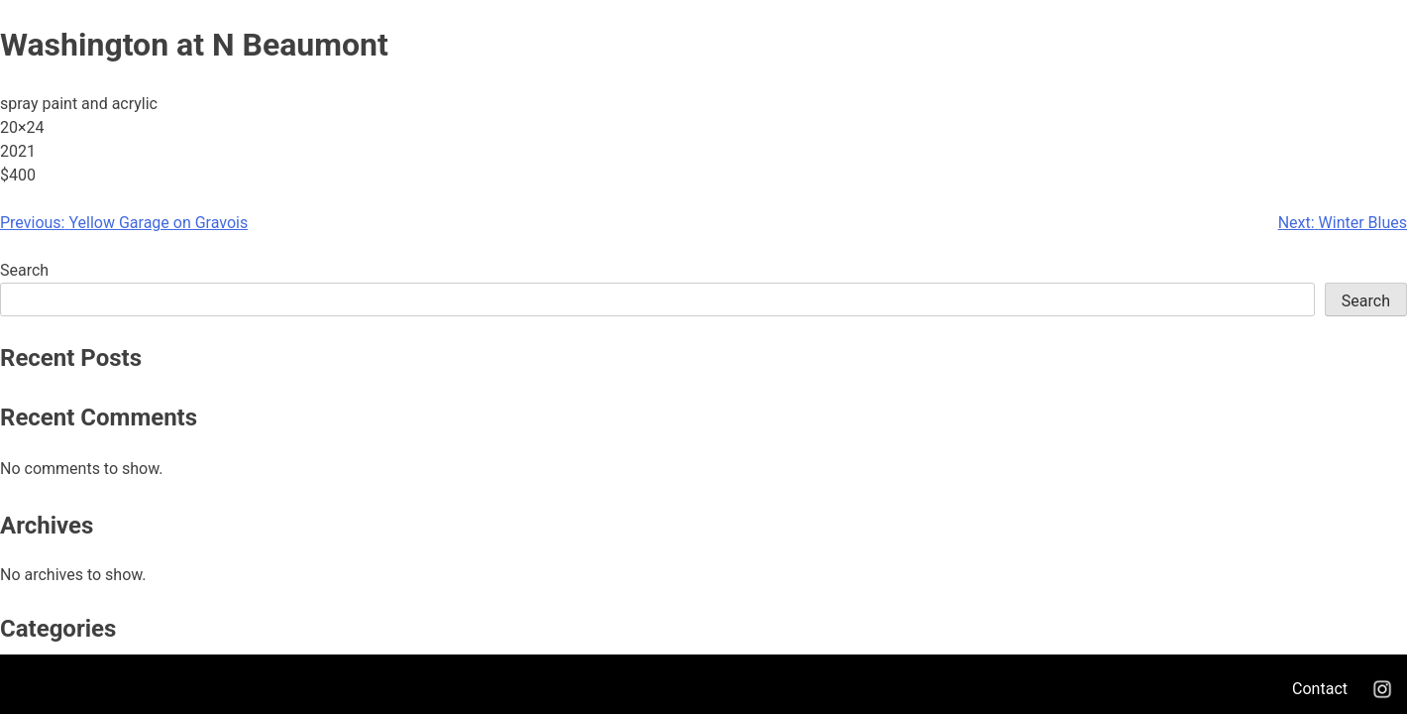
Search (24, 270)
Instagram (1382, 689)
